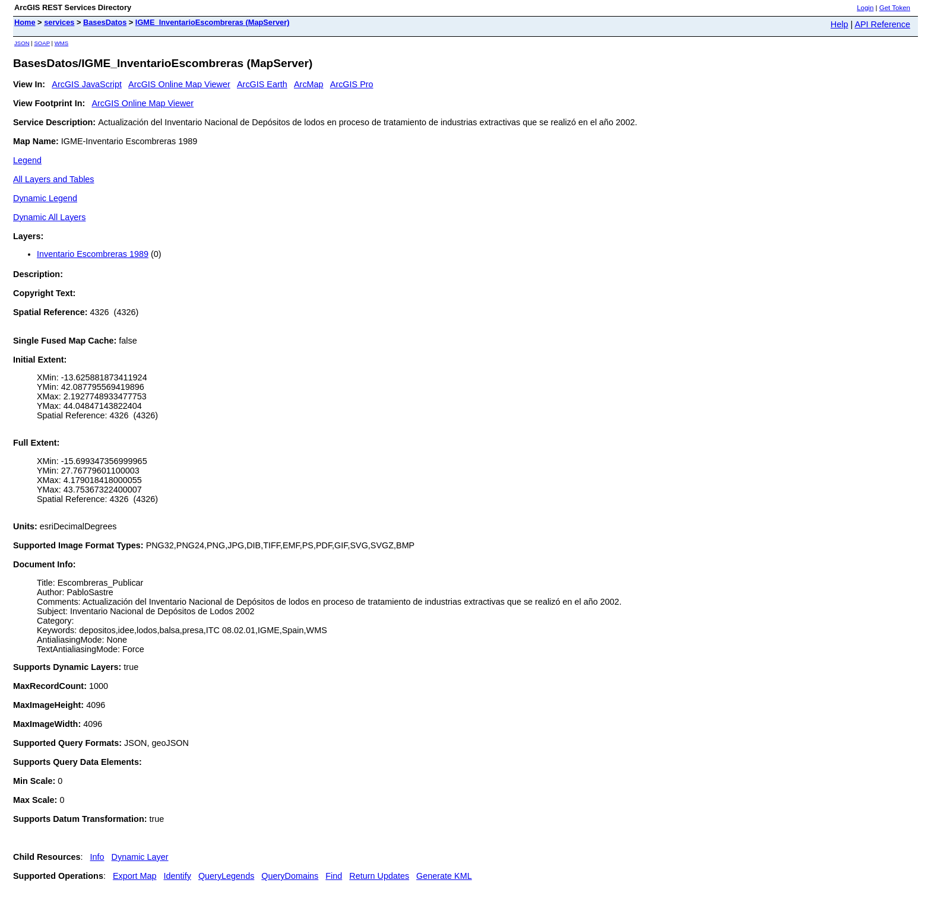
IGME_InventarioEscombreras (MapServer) (212, 22)
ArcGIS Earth (262, 84)
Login (865, 7)
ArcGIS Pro (351, 84)
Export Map (135, 876)
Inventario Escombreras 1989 (92, 254)
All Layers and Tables (53, 179)
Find (333, 876)
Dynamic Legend (45, 198)
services (59, 22)
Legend (27, 160)
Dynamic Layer (140, 857)
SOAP (42, 43)
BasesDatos (104, 22)
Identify (177, 876)
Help (839, 24)
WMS (61, 43)
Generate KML (444, 876)
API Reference (882, 24)
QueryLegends (226, 876)
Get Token (894, 7)
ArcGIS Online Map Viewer (179, 84)
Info (97, 857)
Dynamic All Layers (49, 217)
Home (25, 22)
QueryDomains (289, 876)
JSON (22, 43)
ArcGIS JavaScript (87, 84)
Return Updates (379, 876)
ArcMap (309, 84)
